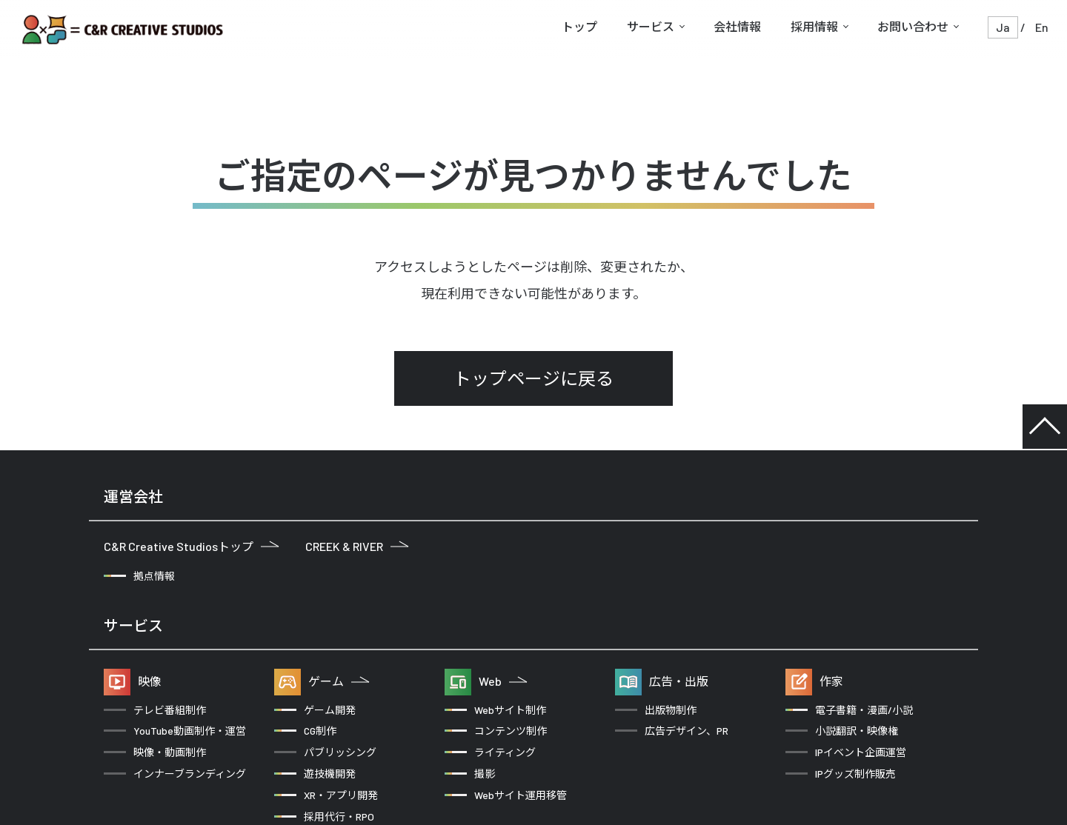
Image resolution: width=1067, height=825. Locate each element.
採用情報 (814, 26)
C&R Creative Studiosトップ (191, 546)
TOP (1045, 426)
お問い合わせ (912, 26)
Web (503, 681)
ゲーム (338, 681)
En (1041, 27)
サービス (650, 26)
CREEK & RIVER (356, 546)
